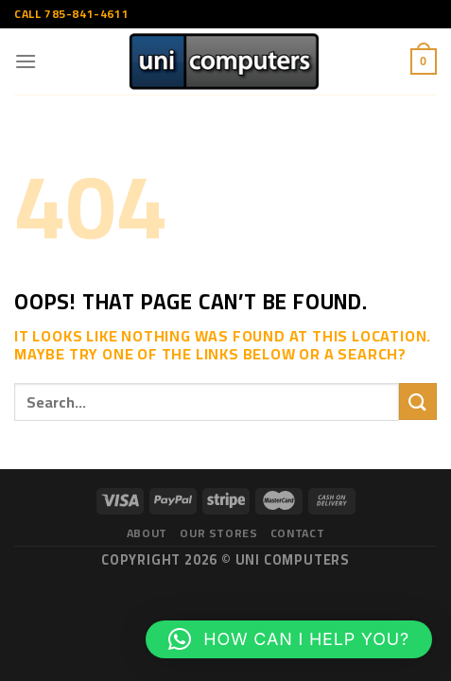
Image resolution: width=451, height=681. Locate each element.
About (147, 533)
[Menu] (26, 61)
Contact (297, 533)
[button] (289, 639)
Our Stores (218, 533)
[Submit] (418, 401)
